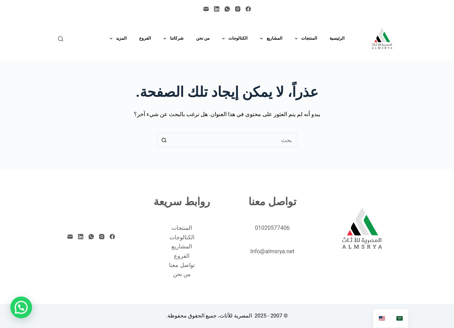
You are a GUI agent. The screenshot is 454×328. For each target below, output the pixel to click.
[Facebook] (248, 9)
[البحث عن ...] (234, 140)
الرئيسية (337, 38)
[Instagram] (237, 9)
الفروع (145, 38)
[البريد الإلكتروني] (206, 9)
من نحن (202, 38)
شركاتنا (172, 38)
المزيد (117, 38)
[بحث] (60, 38)
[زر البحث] (164, 140)
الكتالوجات (233, 38)
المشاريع (269, 38)
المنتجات (304, 38)
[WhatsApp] (227, 9)
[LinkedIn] (216, 9)
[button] (22, 306)
